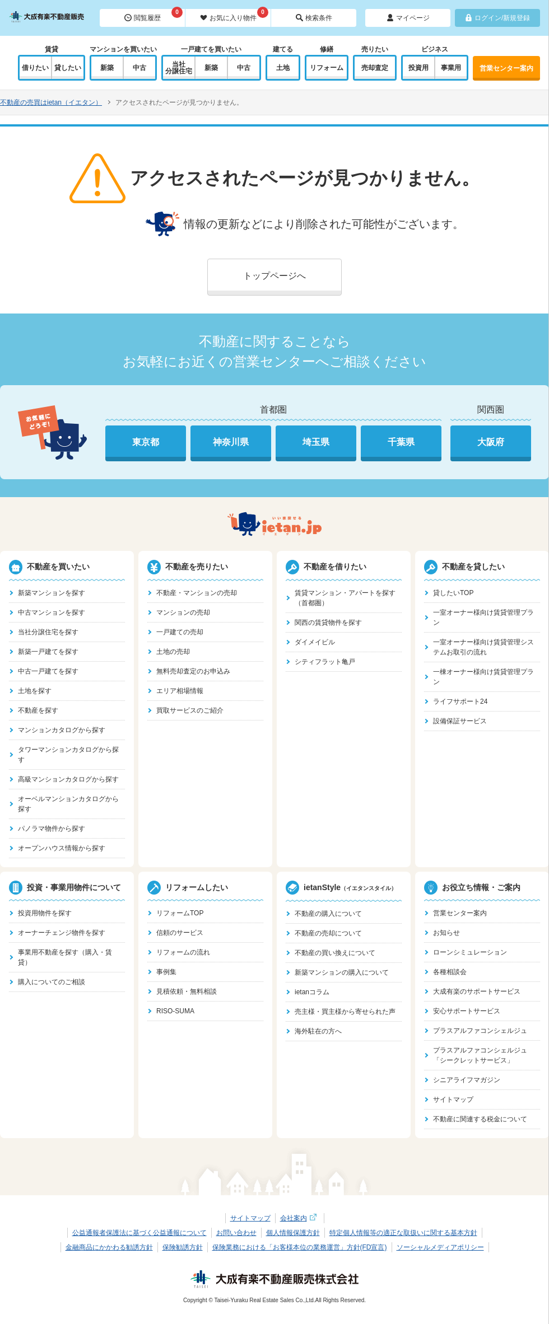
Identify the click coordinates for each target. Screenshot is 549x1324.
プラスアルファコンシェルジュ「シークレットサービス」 (480, 1055)
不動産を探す (38, 710)
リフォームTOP (179, 913)
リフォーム (326, 68)
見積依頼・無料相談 (186, 991)
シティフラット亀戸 (325, 662)
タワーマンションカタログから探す (68, 755)
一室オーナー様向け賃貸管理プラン (483, 617)
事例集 (166, 972)
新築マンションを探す (51, 593)
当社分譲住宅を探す (48, 632)
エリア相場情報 (179, 691)
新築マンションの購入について (342, 972)
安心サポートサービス (466, 1011)
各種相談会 (450, 972)
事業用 (451, 68)
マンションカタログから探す (61, 730)
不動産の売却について (328, 933)
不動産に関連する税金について (480, 1119)
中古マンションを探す (51, 612)
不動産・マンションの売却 (196, 593)
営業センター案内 (506, 68)
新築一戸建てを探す (48, 652)
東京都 (145, 442)
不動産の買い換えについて (335, 953)
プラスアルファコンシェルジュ (480, 1031)
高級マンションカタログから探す (68, 779)
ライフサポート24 (460, 701)
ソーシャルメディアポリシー (440, 1247)
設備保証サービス (460, 721)
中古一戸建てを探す (48, 671)
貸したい (67, 68)
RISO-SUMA (175, 1011)
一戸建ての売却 (179, 632)
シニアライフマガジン (466, 1080)
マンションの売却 (183, 612)
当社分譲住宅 (178, 67)
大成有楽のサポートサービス (476, 991)
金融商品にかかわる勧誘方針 (109, 1247)
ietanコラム (312, 992)
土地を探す (35, 691)
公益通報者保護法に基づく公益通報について (139, 1233)
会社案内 (299, 1218)
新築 (107, 68)
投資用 (418, 68)
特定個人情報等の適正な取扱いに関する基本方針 (403, 1233)
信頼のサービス (179, 933)
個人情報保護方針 (293, 1233)
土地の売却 (173, 652)
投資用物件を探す (45, 913)
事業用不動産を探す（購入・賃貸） (65, 957)
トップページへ (274, 275)
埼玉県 (316, 442)
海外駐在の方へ (318, 1031)
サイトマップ (453, 1099)
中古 (139, 68)
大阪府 (490, 442)
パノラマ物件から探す (51, 828)
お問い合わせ (236, 1233)
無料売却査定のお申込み (193, 671)
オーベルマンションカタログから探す (68, 804)
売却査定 (374, 68)
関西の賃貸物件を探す (328, 622)
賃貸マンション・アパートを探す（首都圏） (345, 598)
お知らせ (446, 933)
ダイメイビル (315, 642)
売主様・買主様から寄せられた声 (345, 1012)
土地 (283, 68)
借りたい (35, 68)
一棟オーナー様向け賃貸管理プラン (483, 677)
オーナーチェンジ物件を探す (61, 933)
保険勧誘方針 (182, 1247)
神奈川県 (231, 442)
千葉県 (401, 442)
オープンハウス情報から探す (61, 848)
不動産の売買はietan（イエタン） (51, 102)
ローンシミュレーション (470, 952)
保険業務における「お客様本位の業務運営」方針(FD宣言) (299, 1247)
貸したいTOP (453, 593)
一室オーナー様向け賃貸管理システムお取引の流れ (483, 647)
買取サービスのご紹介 (190, 710)
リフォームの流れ (183, 952)
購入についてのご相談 (51, 982)
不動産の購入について (328, 914)
